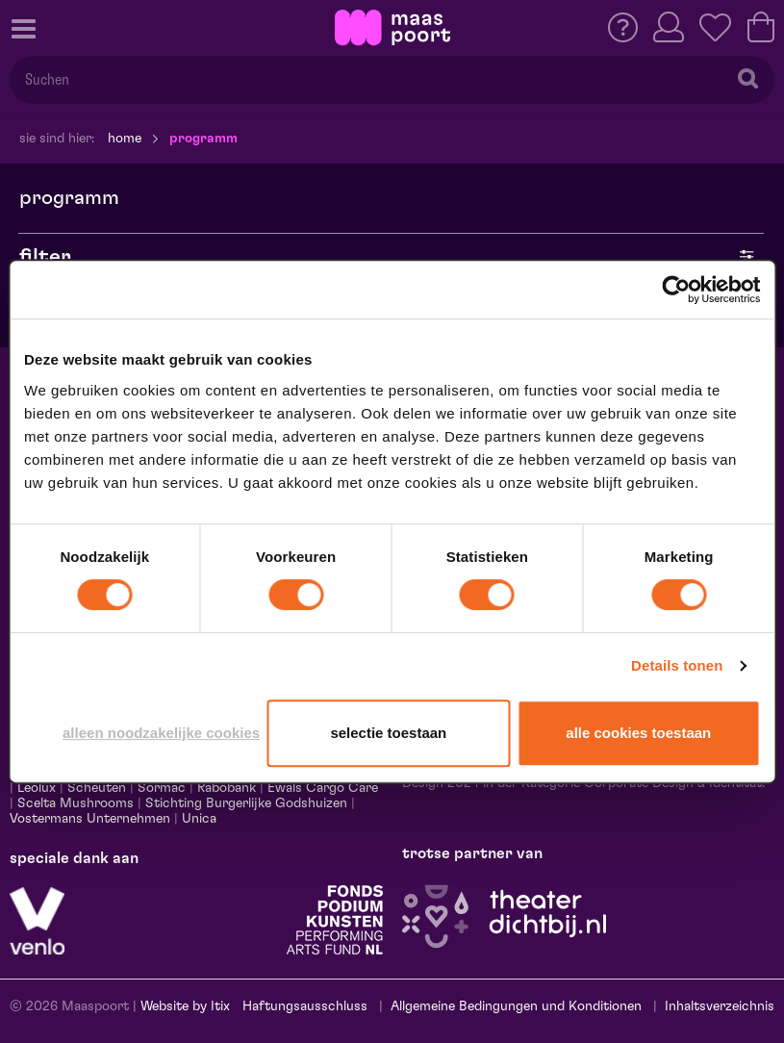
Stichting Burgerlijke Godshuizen (246, 803)
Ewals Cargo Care (322, 788)
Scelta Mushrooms (73, 803)
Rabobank (226, 788)
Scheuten (96, 788)
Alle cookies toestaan (638, 733)
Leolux (36, 788)
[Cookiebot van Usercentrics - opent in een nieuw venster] (676, 289)
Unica (199, 819)
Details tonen (676, 665)
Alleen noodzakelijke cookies (161, 733)
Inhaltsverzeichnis (719, 1006)
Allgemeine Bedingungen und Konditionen (516, 1006)
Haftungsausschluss (304, 1006)
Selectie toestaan (388, 733)
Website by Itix (185, 1006)
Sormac (162, 788)
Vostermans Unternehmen (90, 819)
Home (124, 138)
